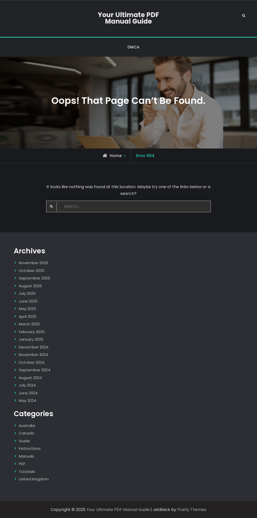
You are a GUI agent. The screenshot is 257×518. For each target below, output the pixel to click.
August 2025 (30, 285)
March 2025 (29, 324)
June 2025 (28, 301)
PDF (22, 463)
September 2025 (34, 278)
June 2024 (28, 393)
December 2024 (33, 347)
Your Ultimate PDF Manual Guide (128, 18)
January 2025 (31, 339)
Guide (24, 440)
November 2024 (33, 354)
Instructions (30, 448)
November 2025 (33, 262)
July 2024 (27, 385)
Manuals (26, 456)
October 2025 (31, 270)
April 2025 (27, 316)
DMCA (133, 47)
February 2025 (32, 331)
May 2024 (27, 400)
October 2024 (31, 362)
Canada (26, 433)
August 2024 (30, 377)
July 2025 (27, 293)
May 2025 (27, 308)
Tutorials (27, 471)
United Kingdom (34, 479)
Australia (27, 425)
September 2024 (34, 370)
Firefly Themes (191, 509)
